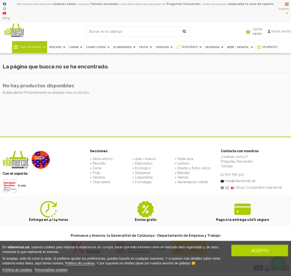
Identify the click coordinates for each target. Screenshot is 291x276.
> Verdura (97, 177)
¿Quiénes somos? (234, 157)
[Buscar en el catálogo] (184, 31)
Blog (240, 187)
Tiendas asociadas (104, 4)
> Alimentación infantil (191, 182)
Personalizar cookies (51, 270)
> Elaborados (142, 163)
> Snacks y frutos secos (193, 168)
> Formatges (142, 182)
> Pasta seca (184, 159)
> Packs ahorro (101, 159)
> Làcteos (182, 163)
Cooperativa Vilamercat (264, 187)
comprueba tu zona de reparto (250, 4)
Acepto (260, 250)
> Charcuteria (100, 182)
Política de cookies (80, 263)
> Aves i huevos (144, 159)
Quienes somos (64, 4)
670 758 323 (234, 174)
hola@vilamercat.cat (240, 181)
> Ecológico (141, 168)
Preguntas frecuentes (184, 4)
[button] (254, 30)
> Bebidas (182, 173)
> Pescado (98, 163)
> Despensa (141, 173)
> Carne (96, 168)
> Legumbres (142, 177)
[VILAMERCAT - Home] (14, 30)
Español (284, 9)
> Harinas (182, 177)
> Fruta (95, 173)
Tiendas (227, 166)
